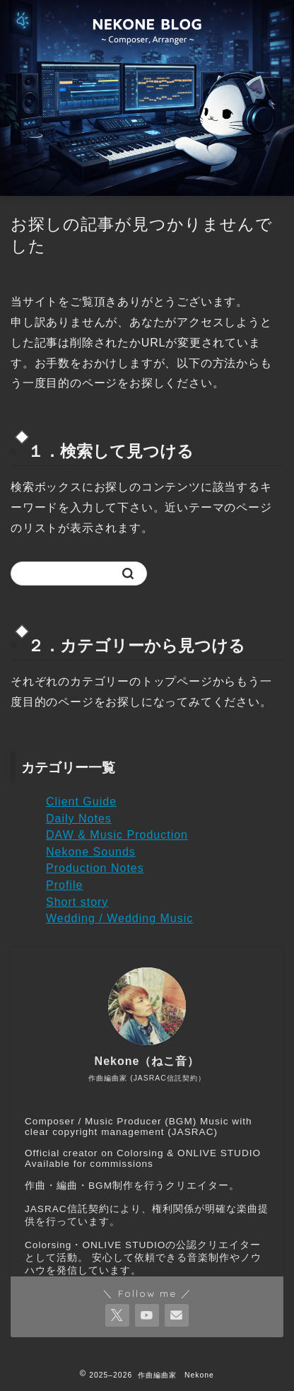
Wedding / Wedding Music (119, 918)
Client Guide (81, 802)
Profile (64, 885)
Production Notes (95, 868)
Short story (77, 902)
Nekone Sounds (91, 852)
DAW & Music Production (117, 835)
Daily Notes (79, 819)
